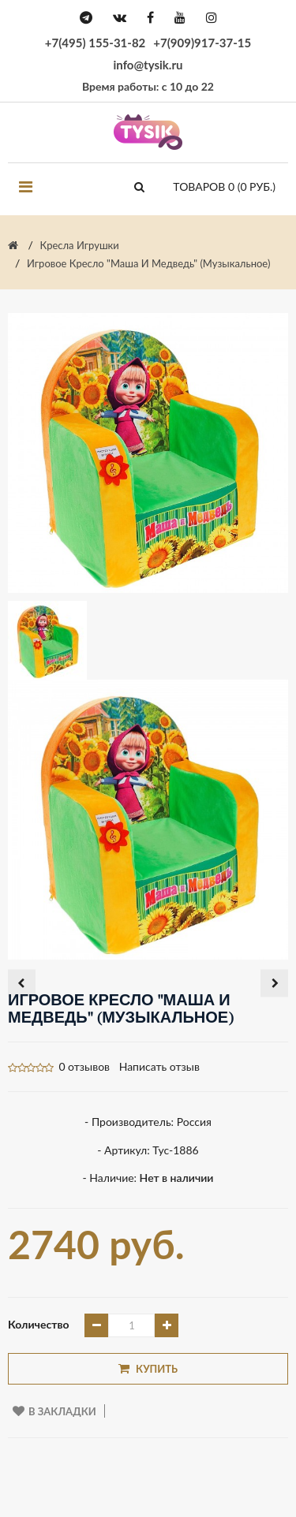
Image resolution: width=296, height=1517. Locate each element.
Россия (194, 1121)
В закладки (54, 1411)
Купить (148, 1368)
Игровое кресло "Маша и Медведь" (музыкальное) (148, 263)
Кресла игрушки (79, 245)
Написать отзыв (159, 1066)
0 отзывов (84, 1066)
